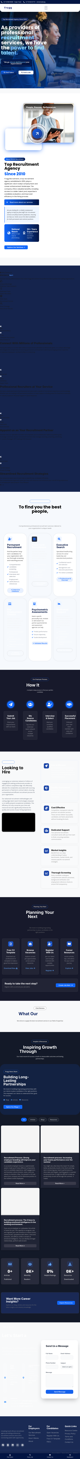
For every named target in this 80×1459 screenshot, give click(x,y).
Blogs (43, 1119)
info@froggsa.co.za (26, 1406)
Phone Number (51, 1363)
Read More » (20, 1183)
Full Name (49, 1353)
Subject (63, 1363)
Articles (32, 1119)
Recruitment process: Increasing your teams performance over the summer (58, 1160)
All (24, 1119)
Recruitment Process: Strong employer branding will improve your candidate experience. (19, 1160)
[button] (46, 8)
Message (49, 1372)
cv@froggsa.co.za (25, 1403)
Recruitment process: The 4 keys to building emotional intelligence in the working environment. (20, 1222)
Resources (53, 1119)
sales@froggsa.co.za (29, 1401)
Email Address (65, 1353)
